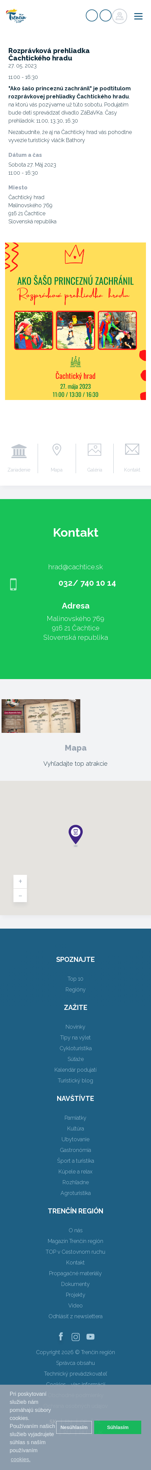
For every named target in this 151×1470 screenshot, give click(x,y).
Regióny (76, 989)
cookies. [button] (21, 1459)
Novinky (75, 1027)
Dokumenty (75, 1284)
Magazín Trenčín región (75, 1241)
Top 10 (75, 979)
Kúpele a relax (75, 1171)
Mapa (57, 470)
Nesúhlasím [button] (74, 1427)
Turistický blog (75, 1080)
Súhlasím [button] (117, 1427)
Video (75, 1305)
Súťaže (76, 1059)
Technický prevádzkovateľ (75, 1374)
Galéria (94, 470)
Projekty (75, 1295)
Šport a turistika (75, 1161)
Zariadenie (18, 470)
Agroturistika (76, 1193)
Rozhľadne (76, 1182)
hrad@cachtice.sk (75, 567)
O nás (76, 1230)
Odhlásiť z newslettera (75, 1316)
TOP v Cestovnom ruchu (75, 1252)
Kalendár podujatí (75, 1070)
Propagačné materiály (75, 1273)
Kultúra (75, 1128)
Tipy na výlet (75, 1037)
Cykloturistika (76, 1048)
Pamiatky (75, 1118)
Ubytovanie (75, 1139)
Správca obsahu (75, 1363)
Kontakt (132, 470)
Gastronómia (75, 1150)
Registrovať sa (92, 15)
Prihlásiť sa (106, 15)
